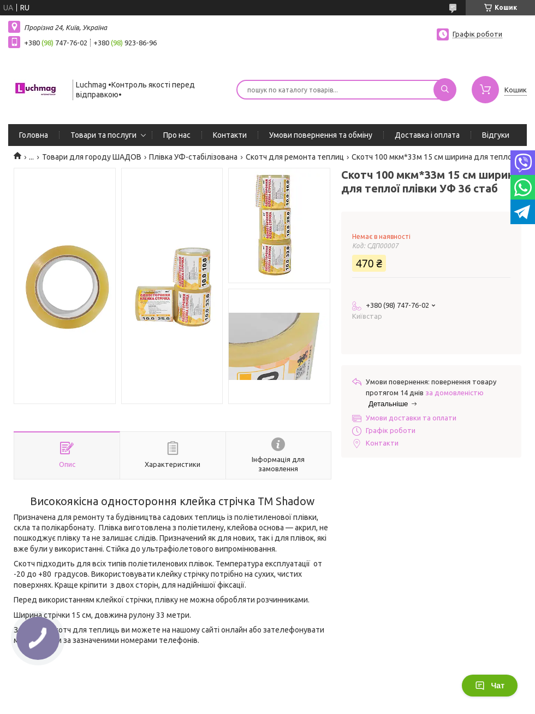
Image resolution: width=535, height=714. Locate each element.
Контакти (230, 135)
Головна (33, 135)
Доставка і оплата (427, 135)
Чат (489, 685)
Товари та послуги (103, 135)
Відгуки (495, 135)
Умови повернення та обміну (320, 135)
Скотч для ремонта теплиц (295, 157)
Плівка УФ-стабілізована (193, 157)
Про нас (177, 135)
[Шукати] (444, 89)
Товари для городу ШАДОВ (91, 157)
